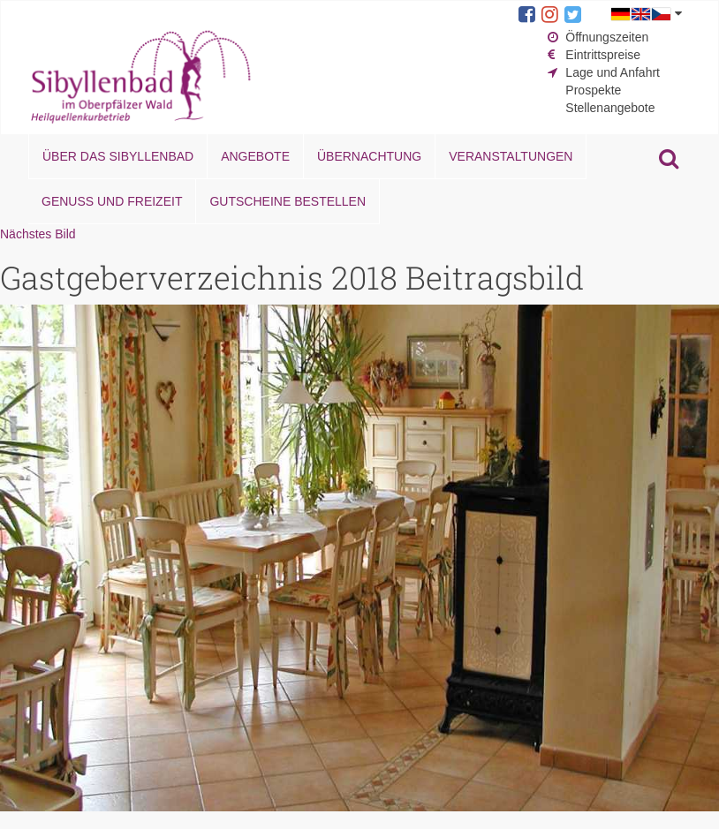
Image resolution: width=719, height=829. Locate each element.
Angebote (255, 156)
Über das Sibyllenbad (117, 156)
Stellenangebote (610, 108)
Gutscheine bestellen (287, 201)
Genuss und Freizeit (112, 201)
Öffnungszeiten (606, 37)
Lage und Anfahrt (612, 72)
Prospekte (593, 90)
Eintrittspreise (602, 55)
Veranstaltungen (510, 156)
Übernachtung (369, 156)
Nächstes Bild (38, 234)
